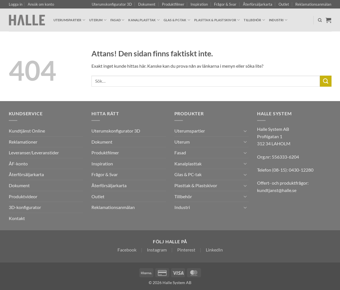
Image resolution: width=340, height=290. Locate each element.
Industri (278, 20)
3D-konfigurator (25, 207)
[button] (15, 4)
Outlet (284, 4)
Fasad (117, 20)
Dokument (146, 4)
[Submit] (325, 81)
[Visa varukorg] (328, 20)
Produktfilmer (173, 4)
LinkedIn (214, 249)
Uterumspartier (69, 20)
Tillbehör (254, 20)
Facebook (126, 249)
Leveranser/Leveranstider (34, 152)
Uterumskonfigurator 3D (112, 4)
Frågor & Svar (225, 4)
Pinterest (186, 249)
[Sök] (320, 20)
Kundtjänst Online (27, 130)
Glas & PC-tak (177, 20)
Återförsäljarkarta (257, 4)
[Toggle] (245, 130)
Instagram (157, 249)
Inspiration (199, 4)
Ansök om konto (41, 4)
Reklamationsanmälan (313, 4)
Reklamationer (23, 141)
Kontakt (17, 218)
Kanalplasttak (143, 20)
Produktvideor (23, 196)
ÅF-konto (18, 163)
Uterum (97, 20)
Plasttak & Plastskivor (217, 20)
